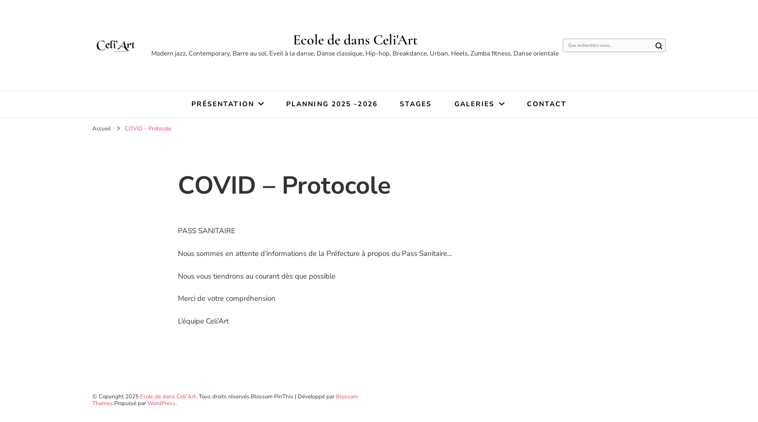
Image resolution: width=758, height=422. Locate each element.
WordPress (161, 403)
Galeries (474, 104)
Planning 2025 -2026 (332, 104)
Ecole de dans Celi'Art (355, 40)
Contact (547, 104)
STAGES (416, 104)
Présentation (222, 104)
